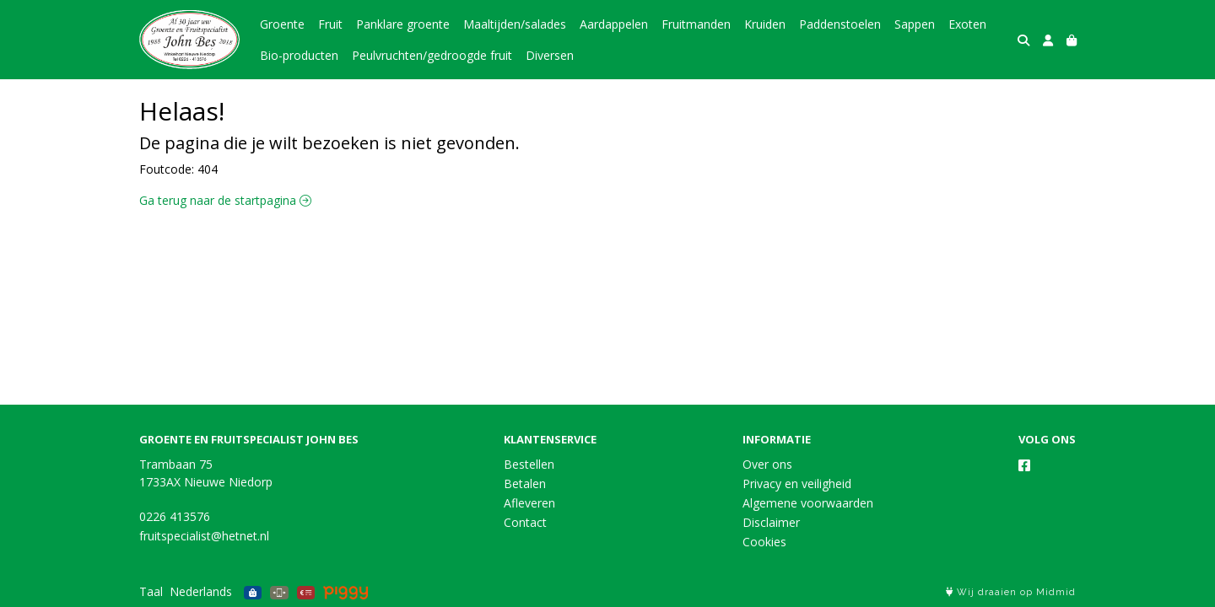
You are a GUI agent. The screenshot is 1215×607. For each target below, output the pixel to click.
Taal (151, 591)
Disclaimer (771, 522)
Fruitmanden (696, 24)
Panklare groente (403, 24)
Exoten (967, 24)
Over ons (767, 464)
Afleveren (529, 503)
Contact (525, 522)
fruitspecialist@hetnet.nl (204, 536)
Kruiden (765, 24)
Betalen (525, 483)
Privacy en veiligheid (796, 483)
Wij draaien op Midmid (1011, 592)
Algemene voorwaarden (807, 503)
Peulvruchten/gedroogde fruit (432, 55)
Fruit (330, 24)
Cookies (764, 542)
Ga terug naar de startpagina (225, 200)
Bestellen (529, 464)
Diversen (550, 55)
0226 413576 (174, 516)
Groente (282, 24)
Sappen (914, 24)
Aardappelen (614, 24)
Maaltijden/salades (514, 24)
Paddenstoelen (840, 24)
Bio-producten (299, 55)
